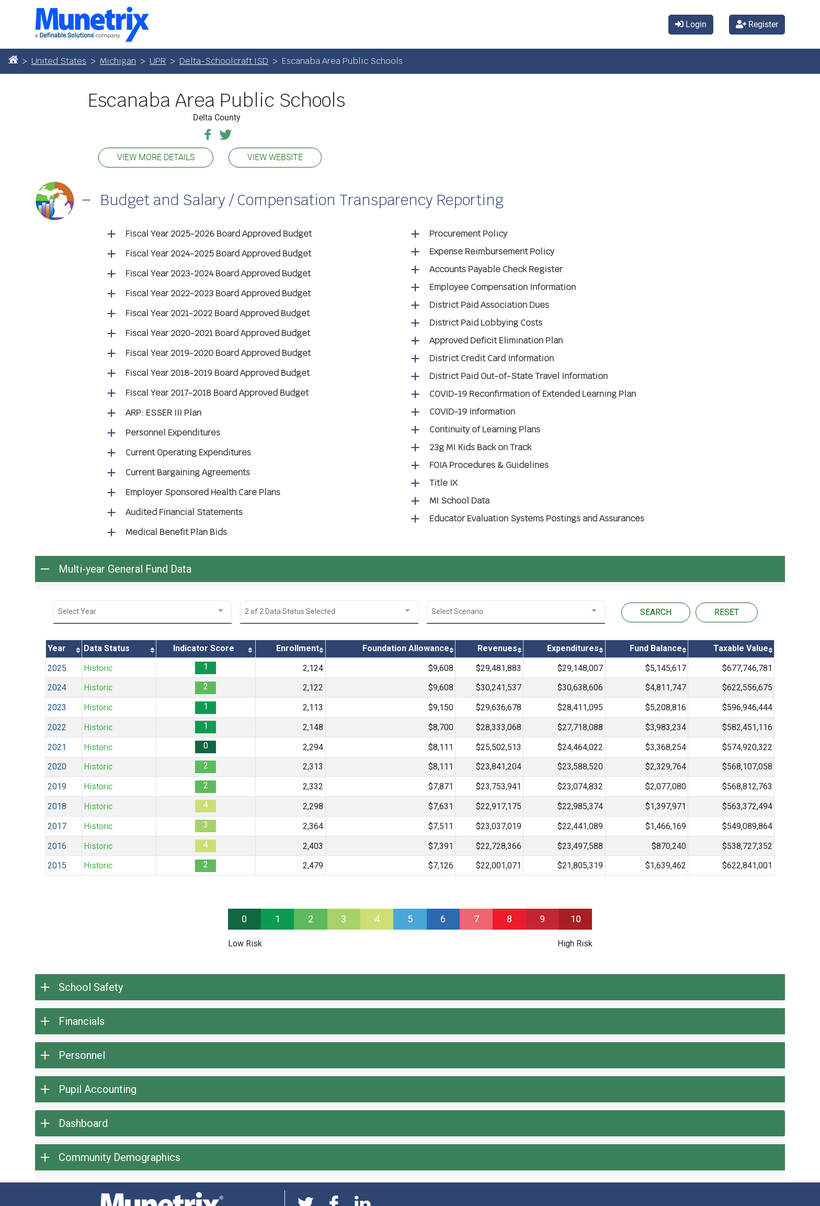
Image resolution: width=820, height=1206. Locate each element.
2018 (57, 804)
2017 (57, 824)
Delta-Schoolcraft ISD (223, 58)
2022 (57, 725)
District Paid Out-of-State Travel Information (518, 373)
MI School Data (459, 498)
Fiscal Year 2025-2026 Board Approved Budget (219, 231)
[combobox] (142, 609)
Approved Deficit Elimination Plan (496, 337)
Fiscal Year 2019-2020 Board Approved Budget (218, 350)
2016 (57, 843)
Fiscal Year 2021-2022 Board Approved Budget (218, 310)
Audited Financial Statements (184, 509)
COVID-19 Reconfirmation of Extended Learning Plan (532, 391)
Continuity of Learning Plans (484, 426)
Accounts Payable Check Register (496, 266)
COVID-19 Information (472, 409)
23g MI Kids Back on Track (480, 444)
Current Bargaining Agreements (188, 469)
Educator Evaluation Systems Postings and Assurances (536, 515)
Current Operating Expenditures (188, 449)
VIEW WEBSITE (275, 155)
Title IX (443, 480)
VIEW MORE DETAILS (156, 155)
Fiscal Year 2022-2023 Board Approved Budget (218, 290)
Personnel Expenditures (173, 430)
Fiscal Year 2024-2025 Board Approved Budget (218, 250)
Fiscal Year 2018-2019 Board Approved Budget (218, 370)
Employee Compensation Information (502, 284)
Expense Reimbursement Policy (491, 248)
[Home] (13, 56)
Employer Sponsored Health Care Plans (203, 489)
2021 (57, 745)
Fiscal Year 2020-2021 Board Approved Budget (218, 330)
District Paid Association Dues (489, 302)
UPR (158, 58)
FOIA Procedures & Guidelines (489, 462)
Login (691, 23)
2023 (57, 705)
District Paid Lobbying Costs (485, 320)
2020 (57, 764)
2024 (57, 685)
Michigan (118, 58)
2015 (57, 863)
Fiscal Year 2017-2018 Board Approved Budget (217, 390)
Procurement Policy (468, 231)
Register (757, 23)
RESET (726, 610)
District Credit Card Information (491, 355)
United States (58, 58)
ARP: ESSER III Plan (163, 410)
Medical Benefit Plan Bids (176, 529)
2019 (57, 784)
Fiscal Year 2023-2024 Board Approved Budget (218, 270)
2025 (57, 665)
